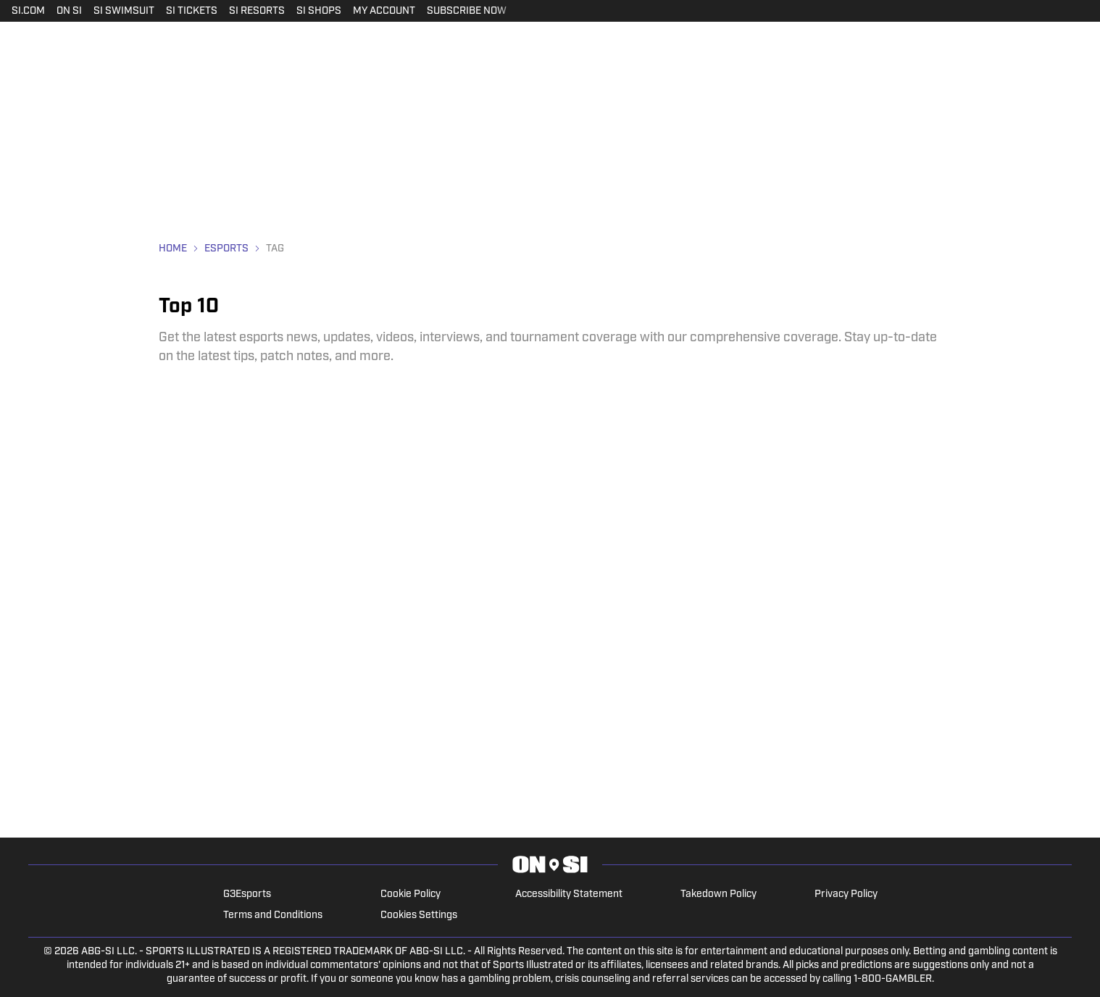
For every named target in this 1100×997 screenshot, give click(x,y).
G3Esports (247, 894)
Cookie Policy (410, 894)
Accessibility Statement (568, 894)
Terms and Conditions (272, 915)
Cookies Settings (418, 915)
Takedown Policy (718, 894)
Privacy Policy (846, 894)
